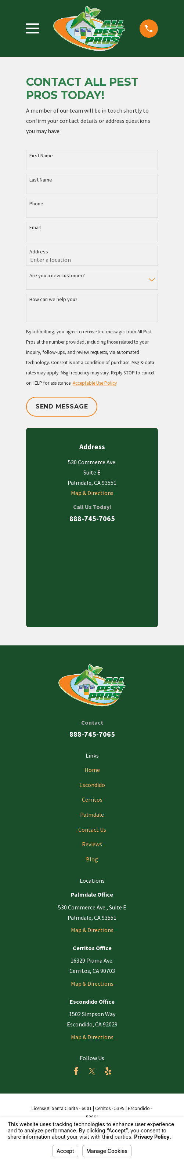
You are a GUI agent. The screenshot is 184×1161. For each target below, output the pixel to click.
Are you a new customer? (57, 275)
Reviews (92, 844)
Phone (36, 204)
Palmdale (92, 814)
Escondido (92, 784)
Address (38, 252)
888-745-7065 (92, 518)
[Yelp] (108, 1071)
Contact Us (92, 829)
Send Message (62, 406)
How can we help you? (53, 299)
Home (92, 769)
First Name (41, 156)
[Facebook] (76, 1071)
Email (35, 227)
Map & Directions (92, 493)
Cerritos (92, 799)
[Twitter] (92, 1071)
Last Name (40, 180)
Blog (92, 859)
